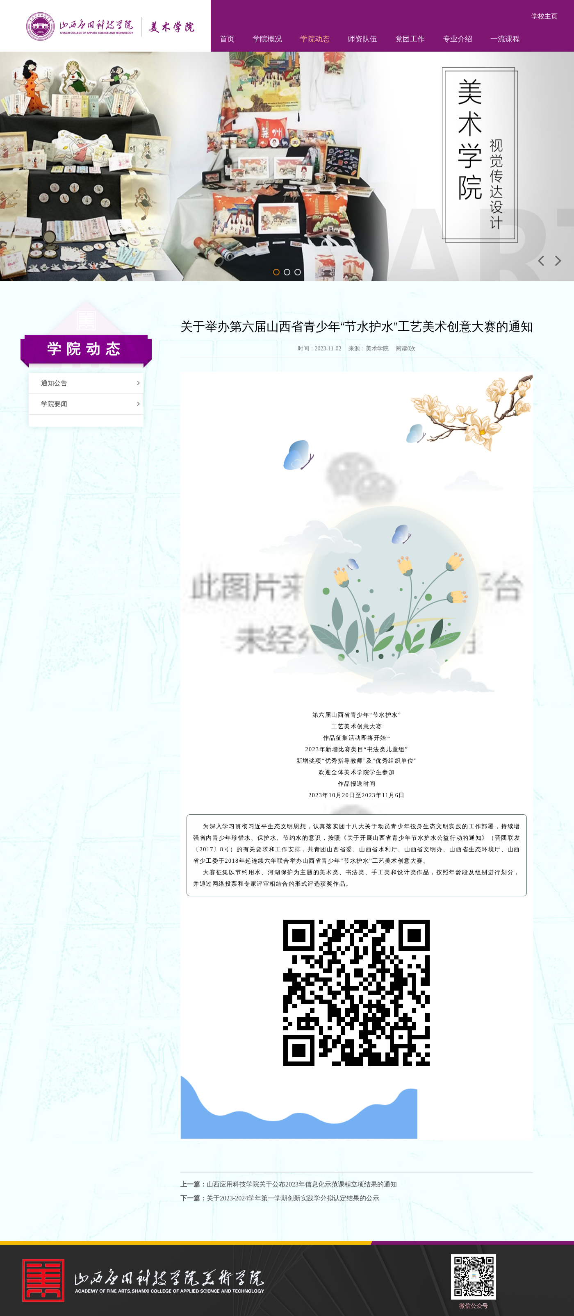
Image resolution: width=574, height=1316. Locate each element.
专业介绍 (457, 39)
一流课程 (505, 39)
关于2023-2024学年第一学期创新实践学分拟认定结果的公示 (293, 1198)
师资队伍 (362, 39)
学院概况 (267, 39)
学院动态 (315, 39)
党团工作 (410, 39)
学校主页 (544, 16)
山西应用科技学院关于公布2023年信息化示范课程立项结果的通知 (302, 1184)
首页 (227, 39)
